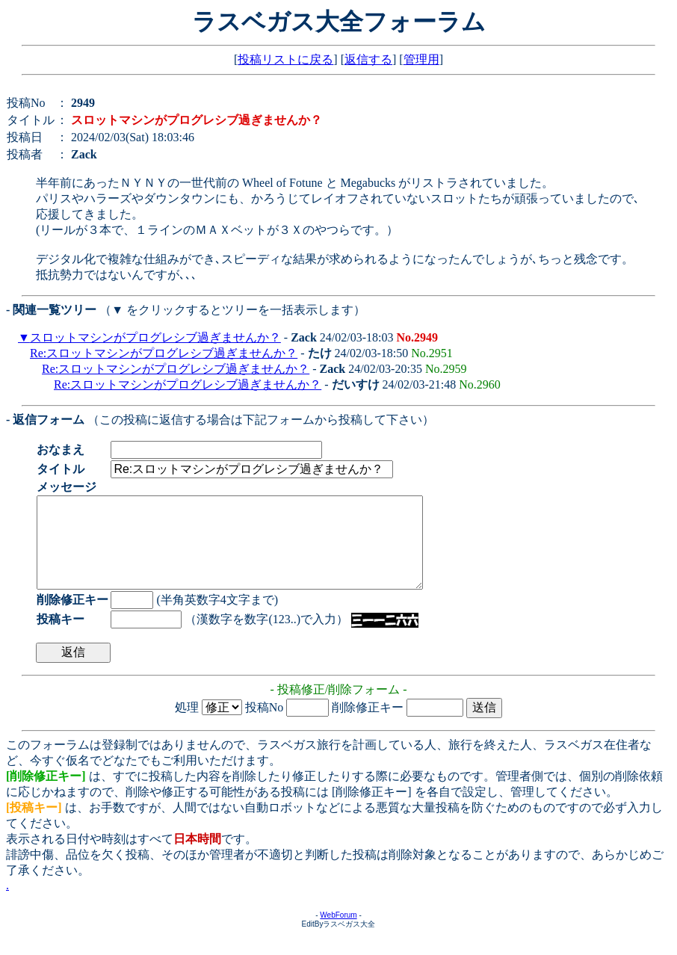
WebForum (338, 933)
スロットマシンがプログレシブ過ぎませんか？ (155, 337)
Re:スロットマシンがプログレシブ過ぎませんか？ (163, 353)
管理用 (421, 59)
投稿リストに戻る (285, 59)
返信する (368, 59)
